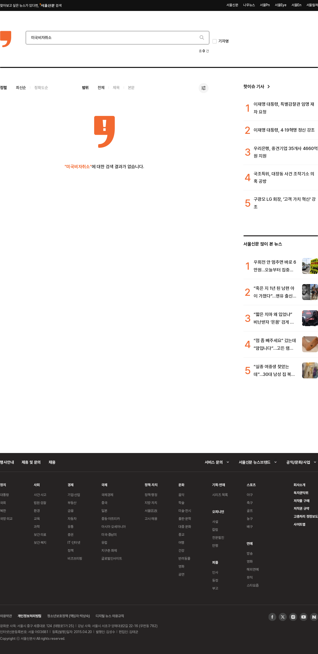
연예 (250, 543)
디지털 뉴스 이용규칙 (110, 615)
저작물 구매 (301, 500)
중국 (104, 502)
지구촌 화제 (109, 550)
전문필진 (218, 537)
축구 (250, 502)
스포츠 (251, 484)
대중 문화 (184, 526)
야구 (250, 494)
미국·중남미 (109, 534)
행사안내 (7, 462)
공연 (181, 574)
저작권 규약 (301, 508)
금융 (71, 510)
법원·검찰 (40, 502)
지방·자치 (151, 502)
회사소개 (299, 484)
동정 (215, 580)
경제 (71, 484)
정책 (71, 550)
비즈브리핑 (75, 558)
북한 (3, 510)
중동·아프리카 (110, 518)
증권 (71, 534)
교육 (37, 518)
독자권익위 (301, 492)
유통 (71, 526)
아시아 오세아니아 (113, 526)
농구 (250, 518)
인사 (215, 572)
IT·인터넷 (74, 542)
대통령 (4, 494)
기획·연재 (218, 484)
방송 (250, 553)
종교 (181, 534)
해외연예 (252, 569)
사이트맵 (299, 524)
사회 (37, 484)
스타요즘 (252, 585)
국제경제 (107, 494)
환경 (37, 510)
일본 (104, 510)
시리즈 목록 (220, 494)
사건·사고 (40, 494)
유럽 (104, 542)
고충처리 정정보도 (306, 516)
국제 (104, 484)
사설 (215, 521)
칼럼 (215, 529)
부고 (215, 588)
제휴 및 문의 (31, 462)
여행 (181, 542)
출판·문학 (184, 518)
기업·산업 (74, 494)
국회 (3, 502)
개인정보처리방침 (29, 615)
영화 (181, 566)
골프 (250, 510)
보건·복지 (40, 542)
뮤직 (250, 577)
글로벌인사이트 (111, 558)
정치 (3, 484)
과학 (37, 526)
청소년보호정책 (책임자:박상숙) (68, 615)
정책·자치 (151, 484)
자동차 (72, 518)
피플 (215, 562)
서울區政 (151, 510)
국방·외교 (6, 518)
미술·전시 (184, 510)
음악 (181, 494)
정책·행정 (151, 494)
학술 (181, 502)
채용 (52, 462)
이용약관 (6, 615)
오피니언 (218, 511)
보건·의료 (40, 534)
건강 (181, 550)
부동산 (72, 502)
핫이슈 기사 (253, 86)
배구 (250, 526)
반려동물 (184, 558)
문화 (181, 484)
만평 (215, 545)
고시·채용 (151, 518)
